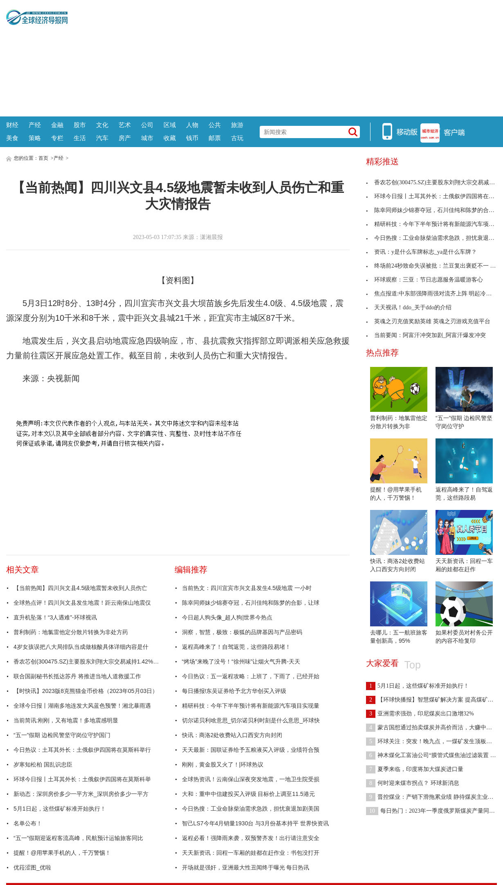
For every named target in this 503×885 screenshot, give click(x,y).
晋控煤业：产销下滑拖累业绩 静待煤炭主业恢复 (432, 797)
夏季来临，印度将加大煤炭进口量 (414, 769)
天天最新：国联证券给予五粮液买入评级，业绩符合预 (250, 749)
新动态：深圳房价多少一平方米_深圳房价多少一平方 (80, 794)
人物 (192, 124)
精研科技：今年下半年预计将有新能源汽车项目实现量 (250, 705)
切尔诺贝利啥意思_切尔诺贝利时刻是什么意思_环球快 (251, 720)
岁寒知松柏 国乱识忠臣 (42, 764)
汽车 (102, 137)
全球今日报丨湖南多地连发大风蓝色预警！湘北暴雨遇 (82, 705)
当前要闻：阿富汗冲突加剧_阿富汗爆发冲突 (426, 335)
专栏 (57, 137)
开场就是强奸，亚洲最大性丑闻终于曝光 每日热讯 (246, 867)
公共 (215, 124)
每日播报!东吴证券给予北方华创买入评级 (234, 691)
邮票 (215, 137)
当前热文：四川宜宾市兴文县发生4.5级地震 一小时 (247, 588)
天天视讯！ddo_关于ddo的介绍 (408, 307)
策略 (35, 137)
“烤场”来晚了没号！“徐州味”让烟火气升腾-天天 (241, 661)
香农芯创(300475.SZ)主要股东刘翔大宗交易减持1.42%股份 (87, 661)
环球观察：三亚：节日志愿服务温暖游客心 (424, 280)
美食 (12, 137)
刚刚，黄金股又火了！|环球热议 (223, 764)
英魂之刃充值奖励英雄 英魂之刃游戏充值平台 (428, 321)
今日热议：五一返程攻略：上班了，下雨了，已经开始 (250, 676)
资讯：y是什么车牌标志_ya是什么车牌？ (421, 252)
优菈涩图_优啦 (32, 867)
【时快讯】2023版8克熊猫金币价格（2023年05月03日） (85, 691)
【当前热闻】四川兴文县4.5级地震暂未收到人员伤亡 (80, 588)
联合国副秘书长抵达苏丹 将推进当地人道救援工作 (77, 676)
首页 (43, 158)
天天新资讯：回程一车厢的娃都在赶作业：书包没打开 (250, 852)
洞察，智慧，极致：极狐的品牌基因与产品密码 (242, 632)
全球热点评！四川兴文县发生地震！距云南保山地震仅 (82, 602)
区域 (170, 124)
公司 (147, 124)
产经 (35, 124)
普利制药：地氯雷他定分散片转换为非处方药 (70, 632)
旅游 (237, 124)
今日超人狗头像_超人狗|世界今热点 (227, 617)
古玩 (237, 137)
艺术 (125, 124)
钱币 (192, 137)
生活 (80, 137)
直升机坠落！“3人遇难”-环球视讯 (55, 617)
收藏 (170, 137)
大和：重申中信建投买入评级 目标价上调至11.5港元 (248, 794)
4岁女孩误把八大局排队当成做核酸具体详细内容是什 (80, 647)
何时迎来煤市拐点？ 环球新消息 (412, 783)
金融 (57, 124)
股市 (80, 124)
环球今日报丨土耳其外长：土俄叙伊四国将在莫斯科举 (82, 779)
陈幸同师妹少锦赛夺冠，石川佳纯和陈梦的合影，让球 (250, 602)
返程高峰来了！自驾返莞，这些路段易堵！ (236, 647)
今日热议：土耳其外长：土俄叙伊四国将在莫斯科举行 (82, 749)
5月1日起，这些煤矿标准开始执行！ (59, 808)
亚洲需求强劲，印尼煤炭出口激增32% (420, 714)
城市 (147, 137)
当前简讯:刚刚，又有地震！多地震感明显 (65, 720)
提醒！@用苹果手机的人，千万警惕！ (62, 852)
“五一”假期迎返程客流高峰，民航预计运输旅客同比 (78, 838)
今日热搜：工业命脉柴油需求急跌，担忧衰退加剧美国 (250, 808)
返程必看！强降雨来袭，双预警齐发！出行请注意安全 (250, 838)
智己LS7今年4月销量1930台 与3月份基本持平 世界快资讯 (255, 823)
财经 (12, 124)
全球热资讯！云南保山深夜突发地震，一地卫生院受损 (250, 779)
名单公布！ (27, 823)
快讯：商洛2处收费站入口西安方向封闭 (232, 735)
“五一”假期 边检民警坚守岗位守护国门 (61, 735)
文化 (102, 124)
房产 (125, 137)
